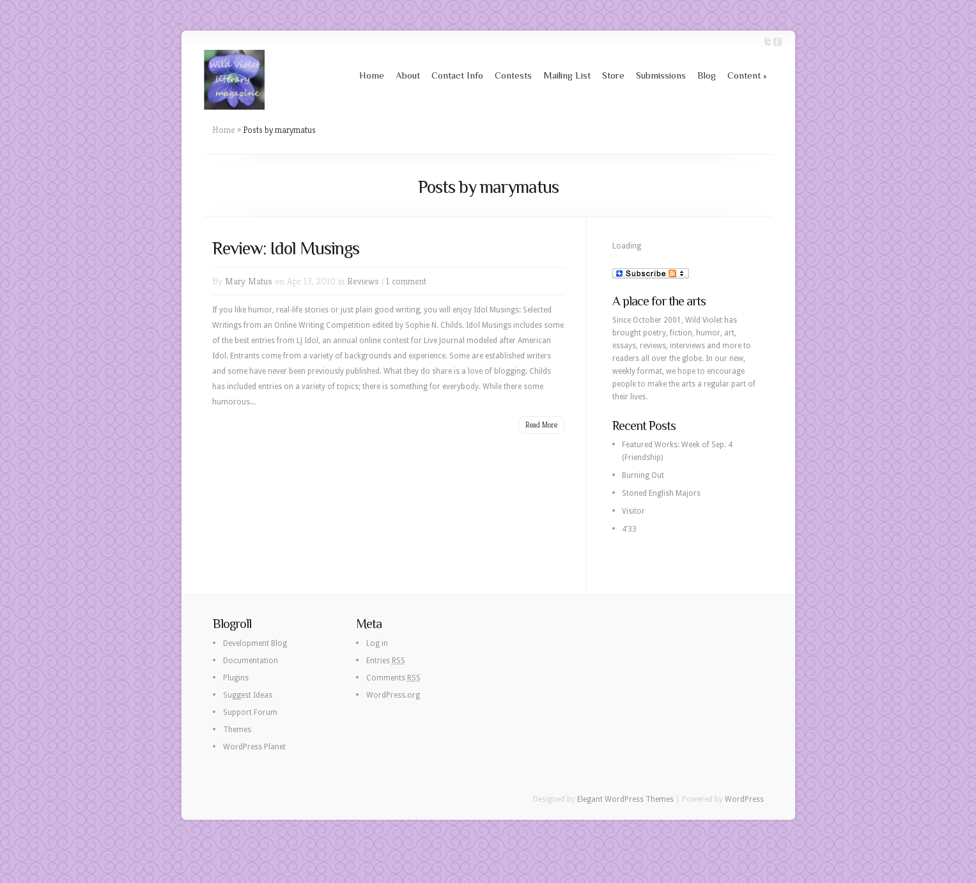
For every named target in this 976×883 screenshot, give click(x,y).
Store (613, 75)
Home (371, 75)
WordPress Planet (254, 746)
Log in (377, 643)
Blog (706, 75)
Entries (385, 660)
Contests (513, 75)
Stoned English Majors (661, 493)
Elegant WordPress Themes (625, 799)
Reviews (363, 281)
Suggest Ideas (247, 695)
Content (747, 75)
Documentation (250, 660)
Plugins (236, 677)
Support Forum (250, 712)
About (408, 75)
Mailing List (567, 75)
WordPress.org (393, 695)
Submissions (661, 75)
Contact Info (457, 75)
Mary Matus (248, 281)
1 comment (406, 281)
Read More (541, 424)
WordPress (744, 799)
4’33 (629, 529)
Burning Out (643, 475)
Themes (237, 729)
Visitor (633, 511)
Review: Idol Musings (285, 248)
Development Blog (255, 643)
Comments (393, 677)
